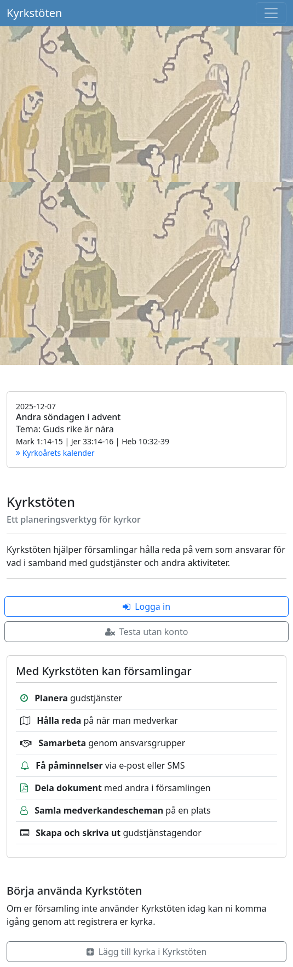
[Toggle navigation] (271, 13)
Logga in (146, 606)
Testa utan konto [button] (146, 632)
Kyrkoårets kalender (55, 453)
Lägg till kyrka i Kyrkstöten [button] (147, 952)
